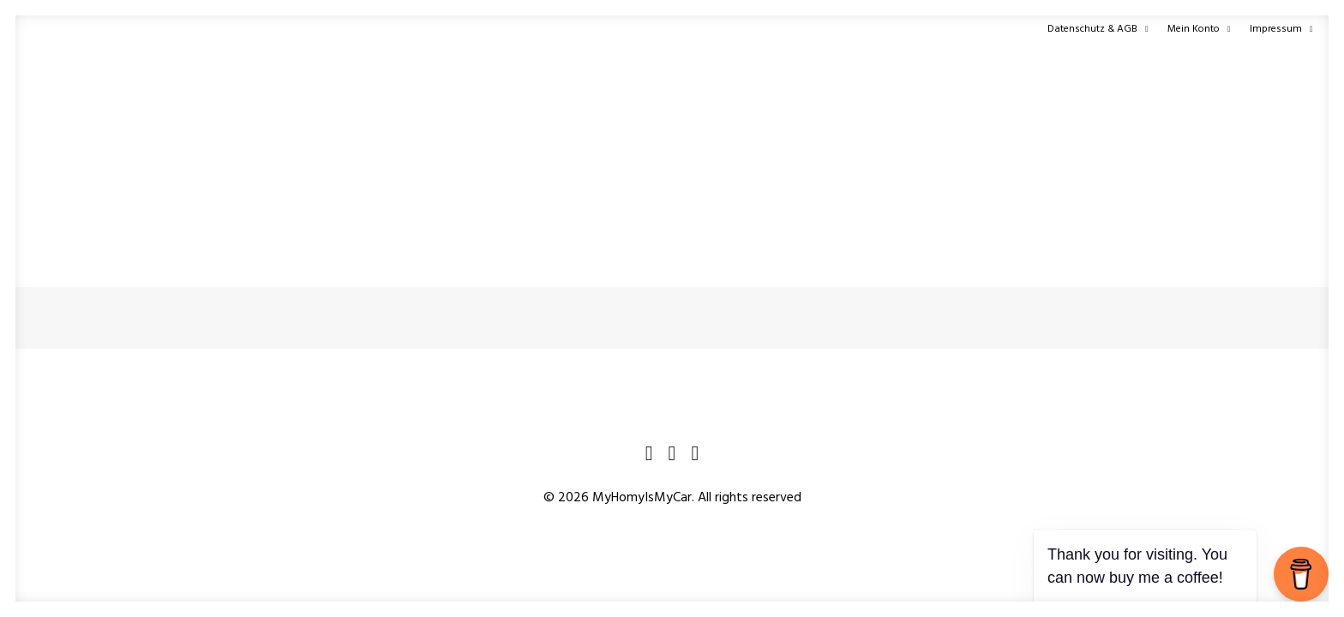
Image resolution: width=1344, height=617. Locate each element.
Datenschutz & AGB (1098, 29)
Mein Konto (1199, 29)
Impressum (1281, 29)
